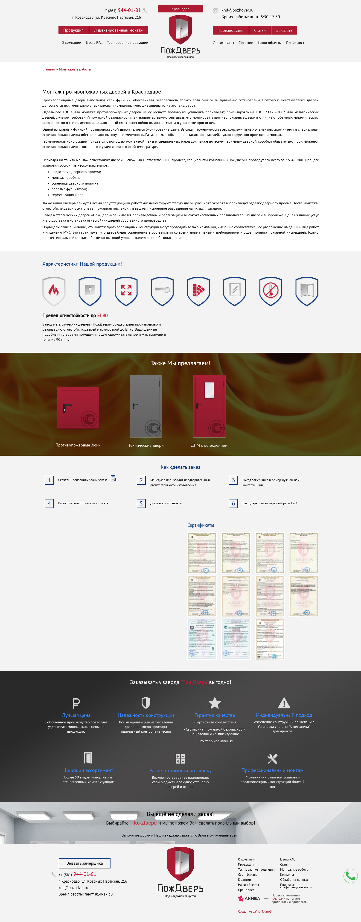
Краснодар (180, 8)
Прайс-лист (295, 42)
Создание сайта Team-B (255, 911)
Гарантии (246, 42)
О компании (71, 42)
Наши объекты (270, 42)
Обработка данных (294, 880)
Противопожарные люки (78, 445)
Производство (231, 30)
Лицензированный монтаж (118, 30)
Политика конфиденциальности (296, 886)
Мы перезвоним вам (351, 876)
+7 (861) (122, 10)
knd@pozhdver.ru (237, 10)
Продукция (73, 30)
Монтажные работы (75, 69)
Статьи (260, 30)
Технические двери (146, 445)
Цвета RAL (94, 42)
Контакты (287, 874)
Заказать (284, 30)
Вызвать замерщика (85, 863)
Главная (48, 69)
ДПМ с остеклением (209, 445)
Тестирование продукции (127, 42)
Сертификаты (223, 42)
